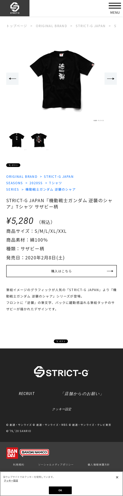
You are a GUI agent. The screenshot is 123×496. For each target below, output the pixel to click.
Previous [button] (12, 79)
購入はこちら (61, 271)
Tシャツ (55, 183)
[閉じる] (117, 477)
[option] (61, 79)
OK (60, 490)
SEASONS (14, 183)
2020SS (36, 183)
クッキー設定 (61, 409)
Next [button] (111, 79)
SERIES (12, 189)
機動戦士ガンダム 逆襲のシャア (50, 189)
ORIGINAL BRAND (22, 176)
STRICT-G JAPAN (59, 176)
